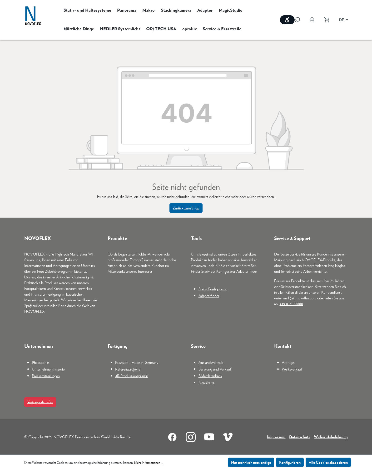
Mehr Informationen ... (148, 462)
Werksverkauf (292, 369)
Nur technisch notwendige (251, 462)
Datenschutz (299, 437)
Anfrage (288, 362)
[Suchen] (300, 19)
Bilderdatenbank (210, 375)
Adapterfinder (208, 295)
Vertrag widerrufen (40, 401)
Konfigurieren (290, 462)
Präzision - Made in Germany (136, 362)
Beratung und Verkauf (214, 369)
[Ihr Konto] (312, 19)
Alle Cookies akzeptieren (328, 462)
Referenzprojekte (127, 369)
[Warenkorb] (326, 19)
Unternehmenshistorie (48, 369)
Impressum (276, 437)
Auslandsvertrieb (210, 362)
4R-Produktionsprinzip (131, 375)
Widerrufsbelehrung (331, 437)
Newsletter (206, 382)
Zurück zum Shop (186, 208)
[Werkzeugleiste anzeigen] (287, 19)
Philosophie (40, 362)
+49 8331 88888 (291, 303)
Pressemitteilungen (46, 375)
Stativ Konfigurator (212, 289)
